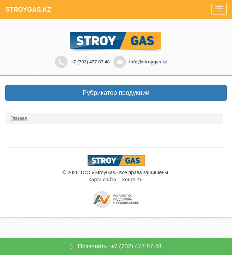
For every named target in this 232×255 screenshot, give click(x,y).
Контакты (132, 179)
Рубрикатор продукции (116, 92)
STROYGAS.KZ (28, 9)
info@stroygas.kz (148, 61)
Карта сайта (102, 179)
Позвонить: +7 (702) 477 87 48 (116, 246)
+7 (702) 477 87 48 (90, 61)
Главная (19, 118)
